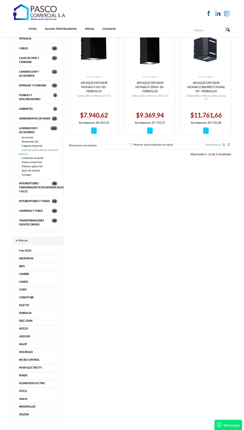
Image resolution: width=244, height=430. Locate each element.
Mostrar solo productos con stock (151, 144)
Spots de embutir (31, 170)
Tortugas (26, 174)
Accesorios (27, 137)
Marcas (22, 240)
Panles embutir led (32, 162)
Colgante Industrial (32, 145)
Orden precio (213, 144)
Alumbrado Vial (30, 141)
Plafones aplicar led (32, 166)
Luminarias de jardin (32, 157)
